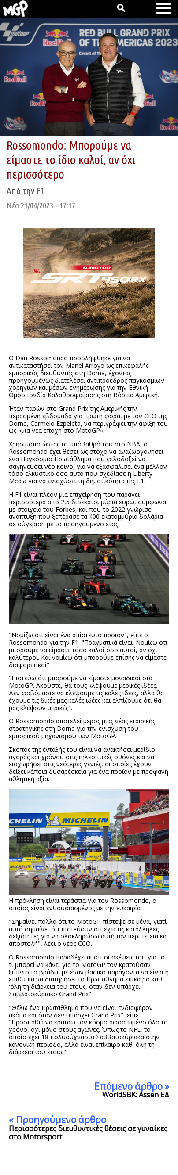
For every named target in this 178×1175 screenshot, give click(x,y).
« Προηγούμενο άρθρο (57, 1120)
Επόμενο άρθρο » (131, 1086)
